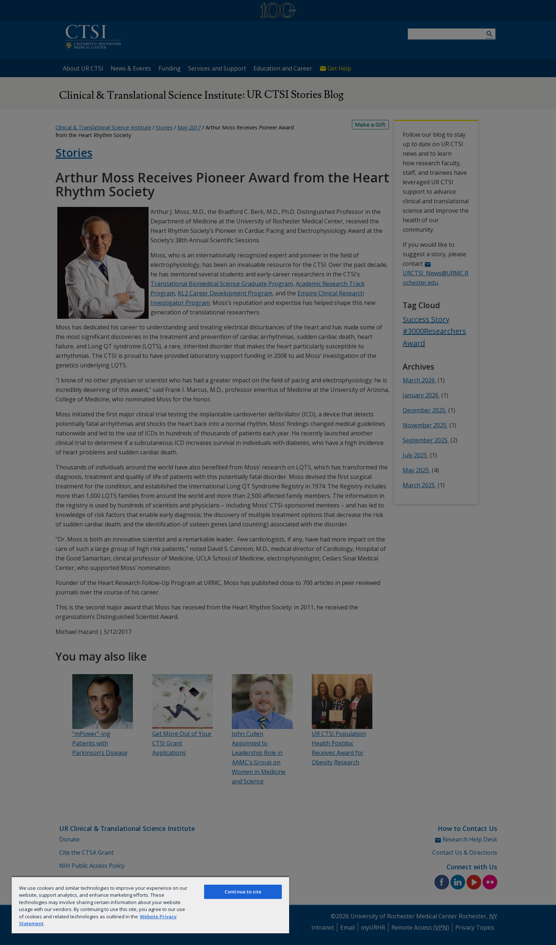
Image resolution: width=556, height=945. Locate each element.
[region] (150, 904)
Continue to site (243, 891)
